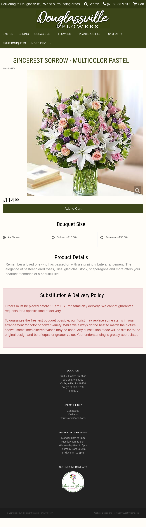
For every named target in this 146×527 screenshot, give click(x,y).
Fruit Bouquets (14, 43)
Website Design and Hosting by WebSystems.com (116, 513)
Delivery (73, 414)
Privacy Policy (46, 513)
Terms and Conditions (72, 418)
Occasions (42, 34)
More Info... (40, 43)
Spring (24, 34)
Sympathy (115, 34)
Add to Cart (73, 208)
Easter (8, 34)
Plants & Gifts (89, 34)
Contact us (73, 410)
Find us (73, 390)
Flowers (64, 34)
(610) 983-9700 (118, 4)
